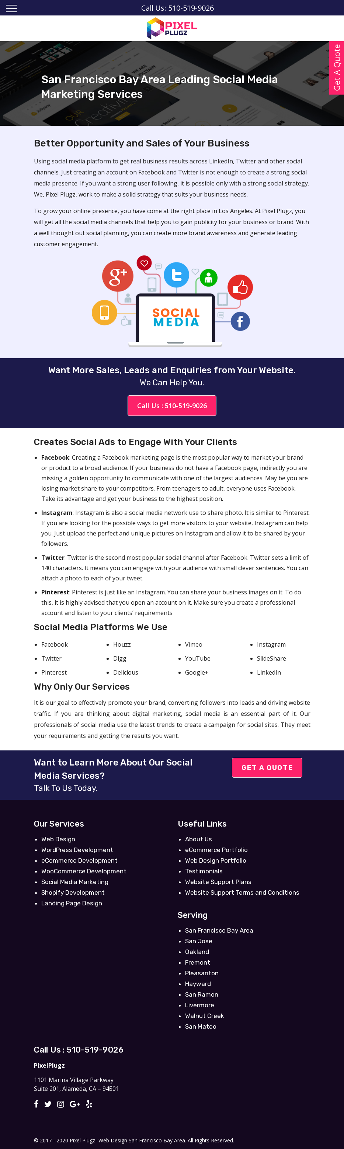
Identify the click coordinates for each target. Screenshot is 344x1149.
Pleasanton (202, 973)
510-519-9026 (95, 1050)
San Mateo (200, 1026)
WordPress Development (77, 849)
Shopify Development (73, 892)
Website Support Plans (218, 881)
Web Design (58, 839)
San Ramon (201, 994)
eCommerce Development (79, 860)
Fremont (197, 962)
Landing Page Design (71, 903)
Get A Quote (267, 768)
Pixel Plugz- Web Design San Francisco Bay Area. (128, 1140)
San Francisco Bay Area (219, 930)
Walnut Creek (204, 1015)
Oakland (197, 951)
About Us (198, 839)
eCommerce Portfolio (216, 849)
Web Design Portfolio (215, 860)
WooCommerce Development (83, 871)
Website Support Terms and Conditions (242, 892)
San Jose (198, 941)
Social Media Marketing (74, 881)
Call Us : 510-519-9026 (172, 405)
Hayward (198, 983)
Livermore (199, 1005)
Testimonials (204, 871)
